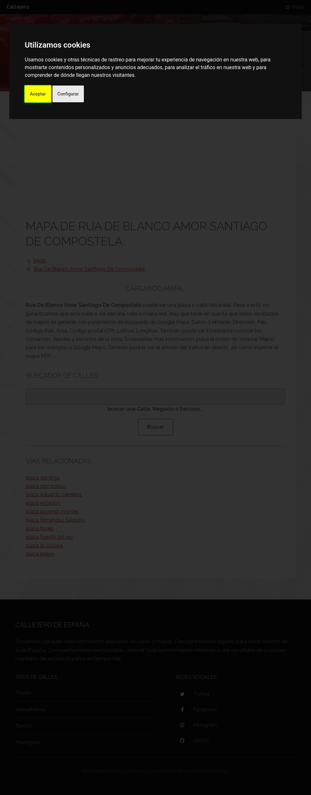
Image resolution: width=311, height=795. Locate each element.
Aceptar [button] (38, 93)
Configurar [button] (68, 93)
